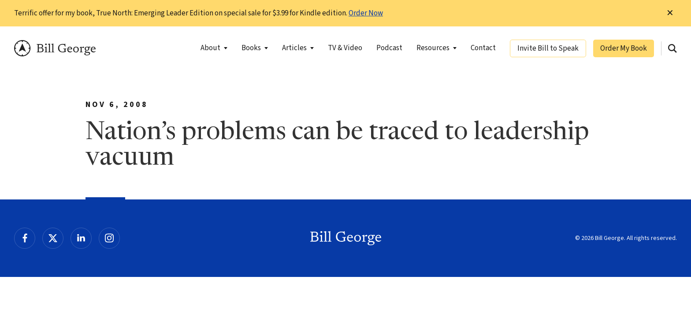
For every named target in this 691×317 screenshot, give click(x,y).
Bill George (55, 48)
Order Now (366, 13)
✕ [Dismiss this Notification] (670, 13)
